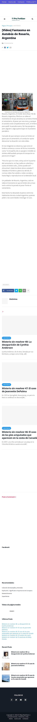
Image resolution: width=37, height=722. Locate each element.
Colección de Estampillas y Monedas (12, 588)
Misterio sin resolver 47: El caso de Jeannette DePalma (19, 390)
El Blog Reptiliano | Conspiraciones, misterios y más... (19, 716)
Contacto (21, 2)
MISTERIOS (17, 26)
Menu (4, 19)
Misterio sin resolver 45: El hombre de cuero (16, 635)
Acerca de (12, 2)
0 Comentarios (8, 43)
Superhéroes (5, 596)
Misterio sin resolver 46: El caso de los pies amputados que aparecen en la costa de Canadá (19, 434)
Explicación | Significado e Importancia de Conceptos (17, 590)
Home (4, 2)
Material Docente (7, 593)
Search (32, 19)
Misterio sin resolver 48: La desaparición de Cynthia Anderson (16, 344)
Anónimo (13, 299)
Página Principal (7, 26)
